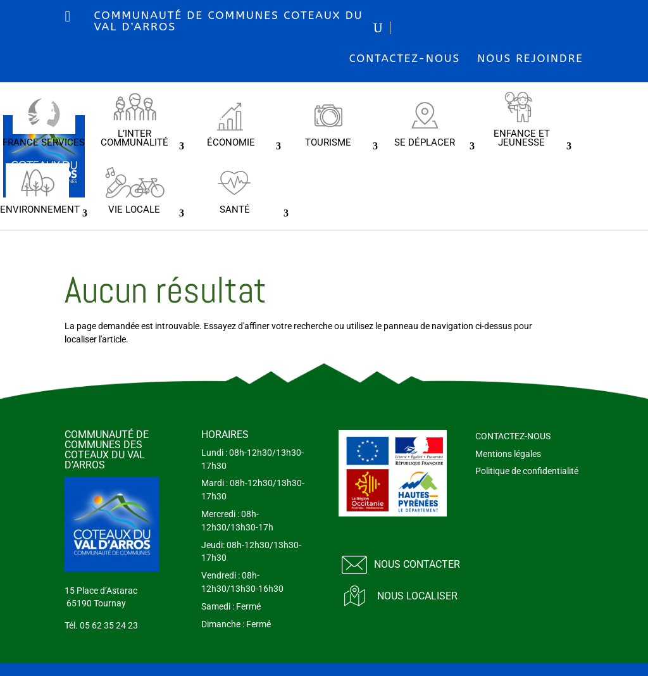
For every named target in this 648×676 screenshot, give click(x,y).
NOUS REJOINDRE (530, 58)
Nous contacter (417, 564)
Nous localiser (417, 596)
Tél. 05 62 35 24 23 (101, 625)
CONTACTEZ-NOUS (404, 58)
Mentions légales (508, 454)
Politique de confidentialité (526, 471)
